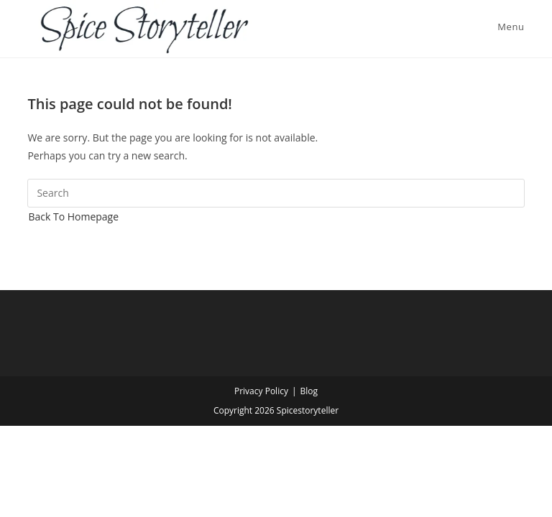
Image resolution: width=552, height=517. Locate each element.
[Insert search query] (275, 193)
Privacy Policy (261, 391)
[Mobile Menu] (508, 26)
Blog (309, 391)
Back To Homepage (73, 216)
